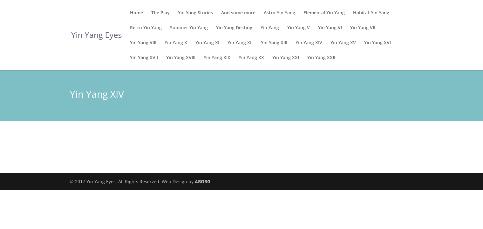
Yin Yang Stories (195, 13)
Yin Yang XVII (144, 57)
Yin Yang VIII (143, 42)
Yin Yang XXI (285, 57)
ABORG (202, 181)
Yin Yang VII (362, 28)
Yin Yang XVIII (180, 57)
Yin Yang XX (251, 57)
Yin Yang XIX (217, 57)
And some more (238, 13)
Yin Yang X (176, 42)
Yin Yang (270, 28)
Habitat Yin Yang (371, 13)
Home (136, 13)
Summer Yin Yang (189, 28)
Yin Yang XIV (309, 42)
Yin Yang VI (330, 28)
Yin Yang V (298, 28)
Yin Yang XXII (321, 57)
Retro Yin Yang (146, 28)
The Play (160, 13)
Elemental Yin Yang (324, 13)
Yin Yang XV (343, 42)
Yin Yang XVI (377, 42)
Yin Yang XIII (274, 42)
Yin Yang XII (240, 42)
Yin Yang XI (207, 42)
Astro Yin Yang (279, 13)
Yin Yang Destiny (234, 28)
